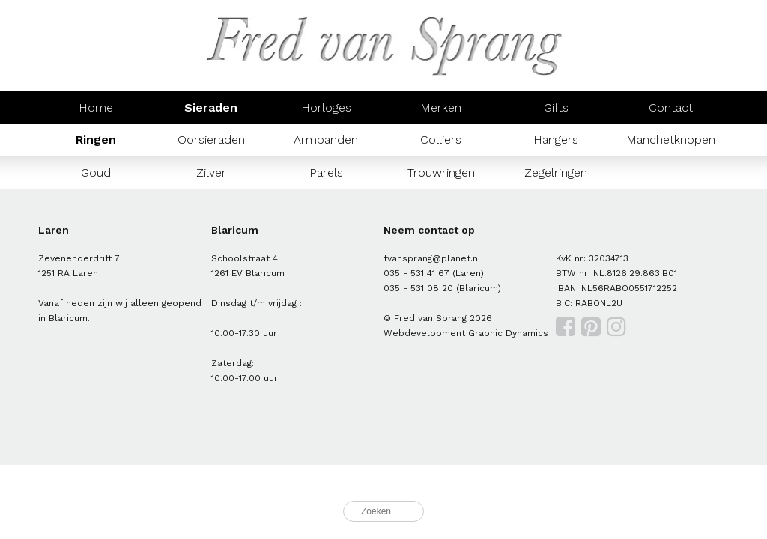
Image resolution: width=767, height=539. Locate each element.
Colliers (440, 140)
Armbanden (326, 140)
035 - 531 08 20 (418, 288)
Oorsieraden (211, 140)
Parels (326, 172)
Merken (440, 107)
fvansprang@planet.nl (432, 258)
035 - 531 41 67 (416, 273)
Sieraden (210, 107)
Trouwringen (441, 172)
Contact (671, 107)
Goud (96, 172)
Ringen (96, 140)
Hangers (555, 140)
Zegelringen (555, 172)
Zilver (211, 172)
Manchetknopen (670, 140)
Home (96, 107)
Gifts (556, 107)
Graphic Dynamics (508, 333)
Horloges (326, 107)
